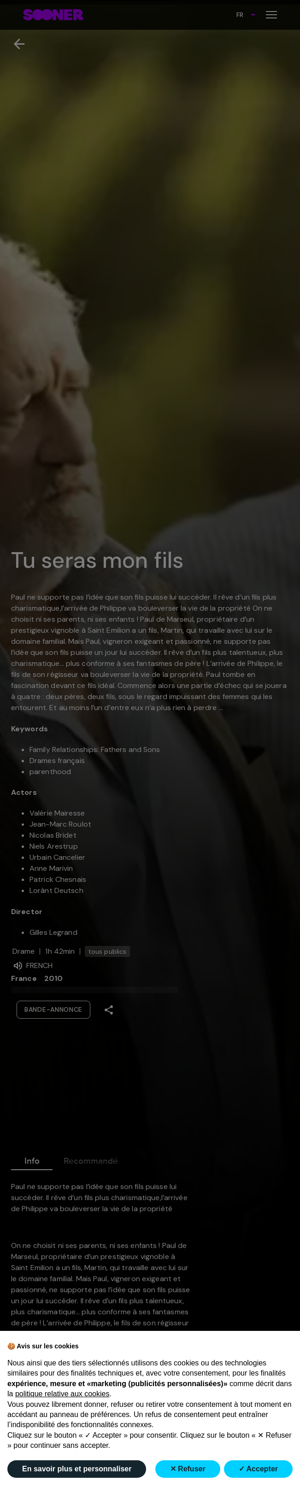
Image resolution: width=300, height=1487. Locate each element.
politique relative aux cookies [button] (62, 1394)
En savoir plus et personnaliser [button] (76, 1469)
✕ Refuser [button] (188, 1469)
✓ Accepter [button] (258, 1469)
